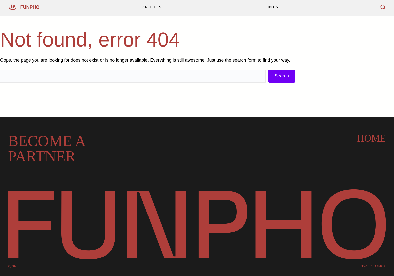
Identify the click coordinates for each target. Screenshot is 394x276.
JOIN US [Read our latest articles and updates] (270, 7)
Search (282, 75)
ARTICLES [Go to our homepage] (151, 7)
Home (371, 138)
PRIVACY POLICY (372, 266)
